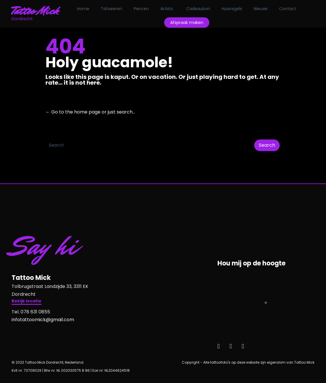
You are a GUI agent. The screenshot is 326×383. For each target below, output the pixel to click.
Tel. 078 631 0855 (31, 311)
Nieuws (261, 9)
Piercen (141, 9)
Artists (166, 9)
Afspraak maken (186, 22)
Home (83, 9)
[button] (26, 302)
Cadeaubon (198, 9)
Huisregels (232, 9)
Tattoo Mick (35, 11)
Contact (287, 9)
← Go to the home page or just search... (90, 112)
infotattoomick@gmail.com (43, 319)
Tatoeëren (111, 9)
